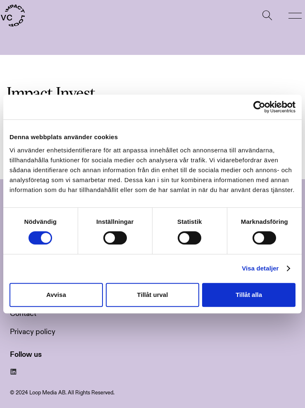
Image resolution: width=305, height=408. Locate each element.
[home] (12, 16)
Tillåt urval (152, 294)
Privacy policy (32, 332)
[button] (295, 16)
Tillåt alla (249, 294)
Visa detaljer (260, 268)
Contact (23, 313)
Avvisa (56, 294)
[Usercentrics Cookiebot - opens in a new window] (259, 107)
